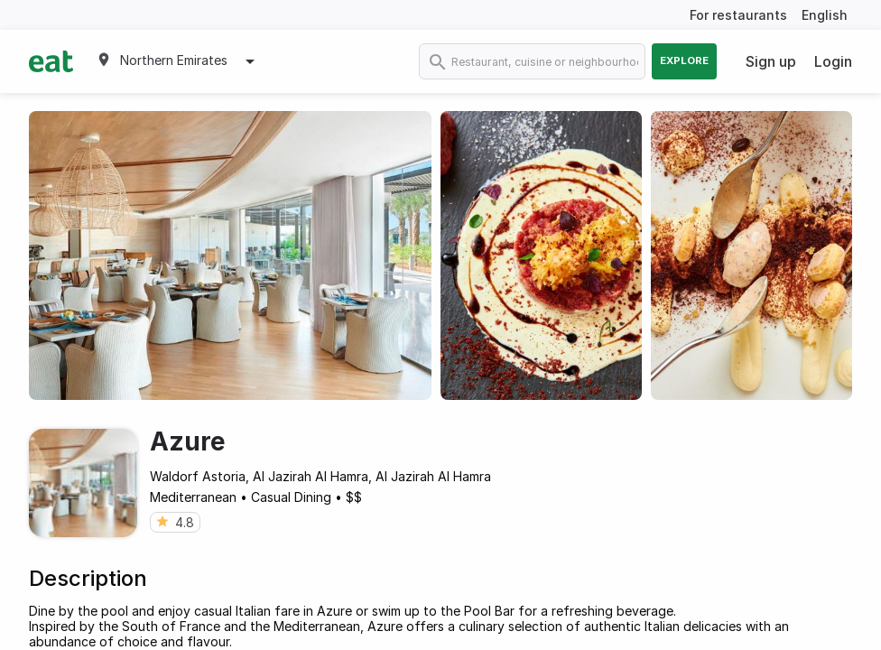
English (825, 15)
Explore (684, 60)
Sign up (771, 61)
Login (833, 61)
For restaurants (738, 15)
